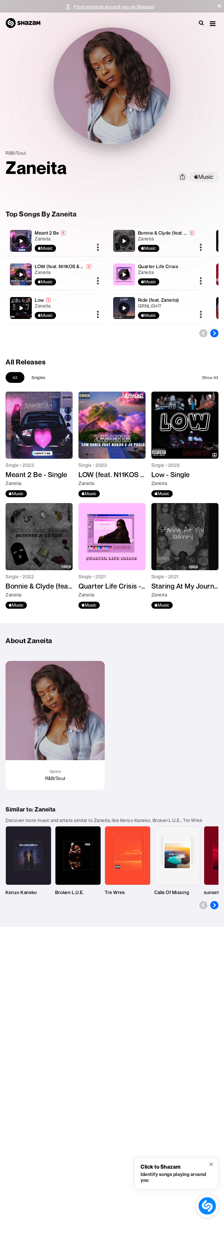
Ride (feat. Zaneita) (158, 300)
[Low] (53, 308)
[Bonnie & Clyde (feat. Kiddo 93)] (156, 241)
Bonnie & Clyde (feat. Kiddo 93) (171, 233)
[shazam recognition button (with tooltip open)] (207, 1206)
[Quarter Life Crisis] (156, 274)
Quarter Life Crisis (158, 266)
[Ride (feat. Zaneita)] (156, 308)
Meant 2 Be (47, 233)
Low (39, 300)
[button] (219, 6)
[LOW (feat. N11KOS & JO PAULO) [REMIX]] (53, 274)
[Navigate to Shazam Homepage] (26, 23)
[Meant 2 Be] (53, 241)
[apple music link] (203, 177)
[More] (98, 248)
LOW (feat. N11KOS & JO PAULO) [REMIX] (79, 266)
